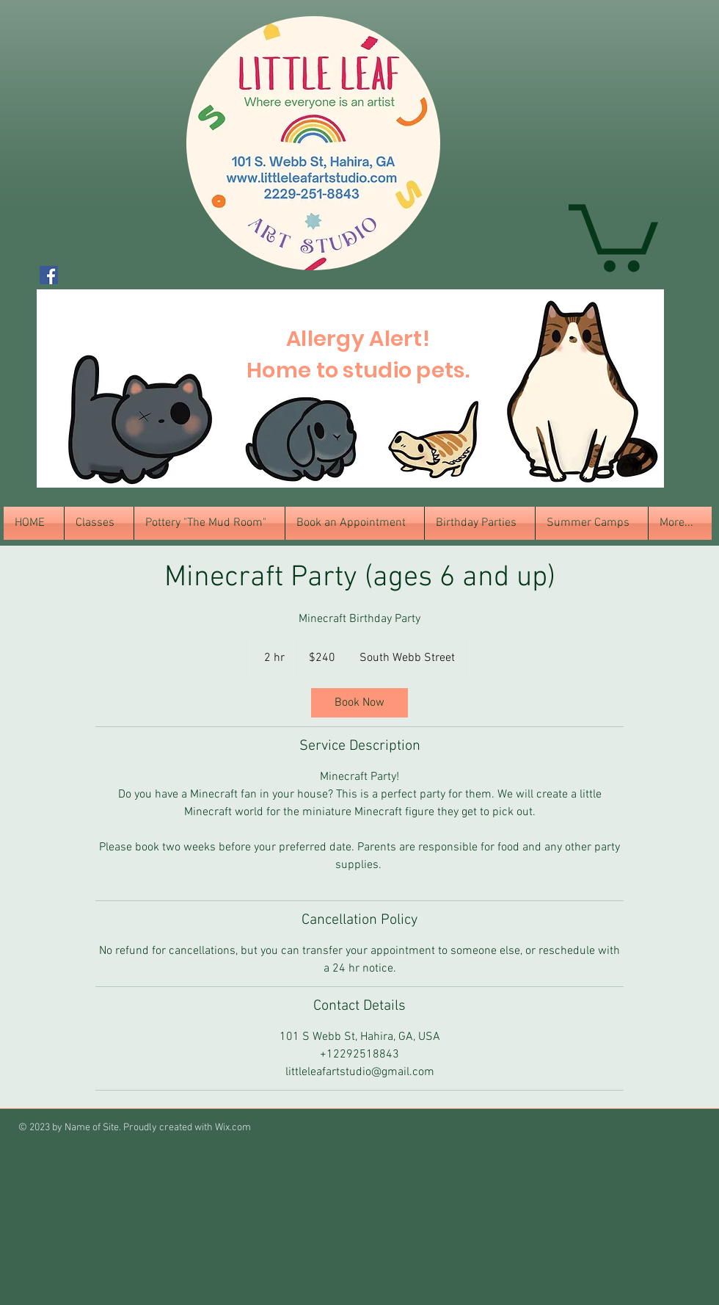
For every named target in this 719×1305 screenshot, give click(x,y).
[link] (359, 702)
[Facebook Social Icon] (49, 275)
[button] (613, 234)
